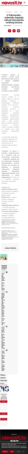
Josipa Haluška (7, 25)
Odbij (12, 451)
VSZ (21, 12)
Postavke (18, 451)
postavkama (24, 447)
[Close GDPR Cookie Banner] (23, 451)
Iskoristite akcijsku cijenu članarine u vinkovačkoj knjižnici (3, 361)
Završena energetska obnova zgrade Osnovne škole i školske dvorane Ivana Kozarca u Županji (3, 309)
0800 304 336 (4, 399)
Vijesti (16, 12)
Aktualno (3, 271)
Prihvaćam (5, 451)
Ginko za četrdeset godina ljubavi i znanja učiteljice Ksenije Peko (3, 338)
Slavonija (8, 12)
